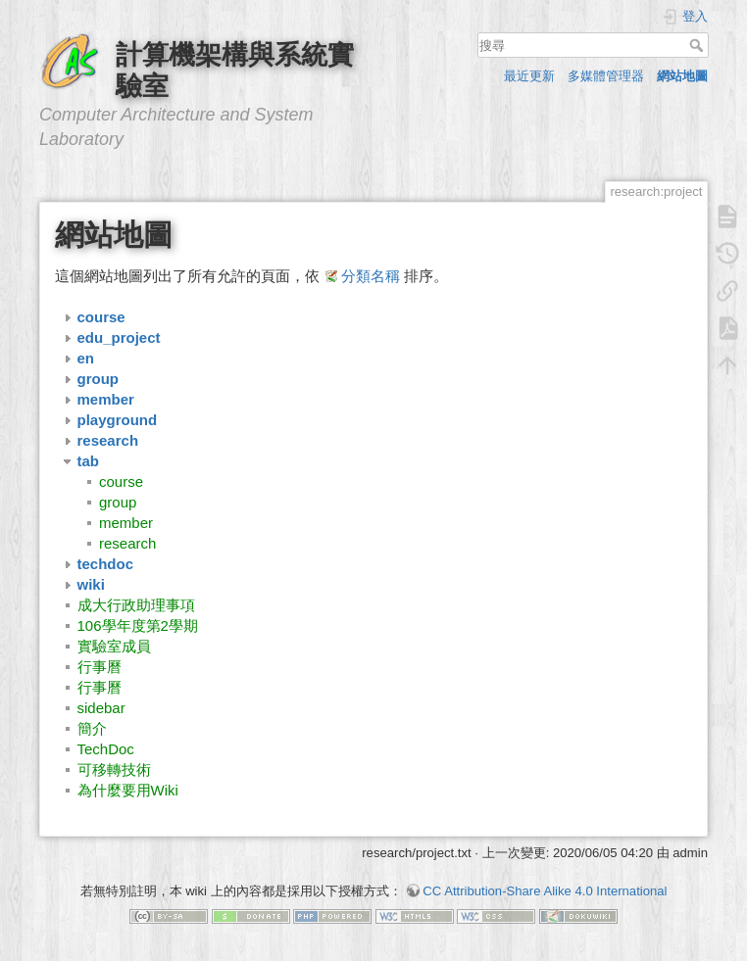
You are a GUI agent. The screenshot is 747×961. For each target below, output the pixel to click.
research (127, 543)
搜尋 (698, 45)
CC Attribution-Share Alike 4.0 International (545, 891)
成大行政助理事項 (136, 605)
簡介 (92, 728)
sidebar (101, 707)
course (121, 481)
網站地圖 (682, 76)
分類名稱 (370, 275)
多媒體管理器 (606, 76)
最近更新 (529, 76)
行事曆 (99, 666)
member (126, 522)
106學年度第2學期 (137, 625)
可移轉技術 (114, 769)
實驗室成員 (114, 646)
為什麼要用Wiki (127, 790)
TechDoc (105, 749)
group (117, 502)
